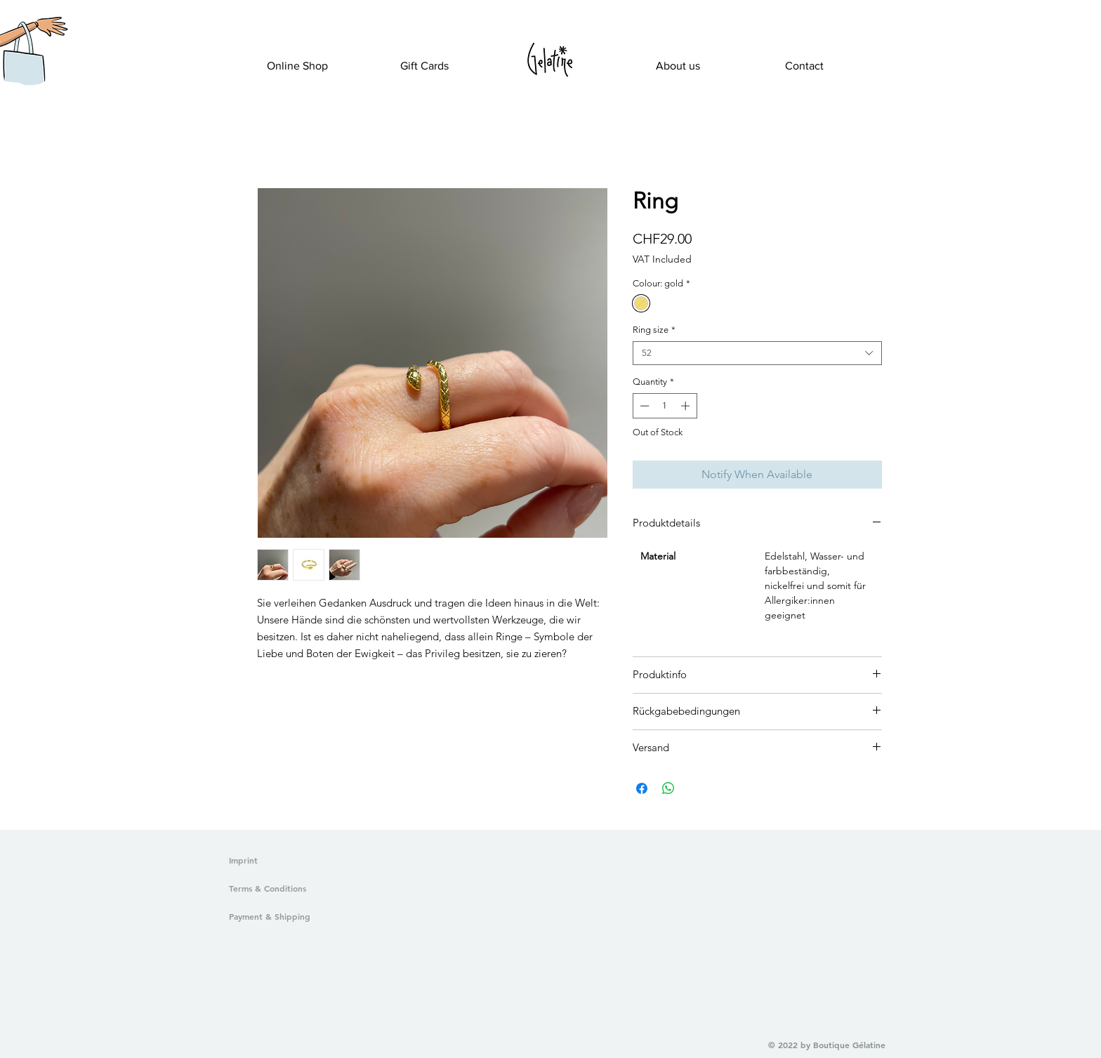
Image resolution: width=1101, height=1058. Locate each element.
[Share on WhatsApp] (668, 788)
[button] (23, 67)
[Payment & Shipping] (296, 917)
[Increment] (686, 406)
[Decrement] (643, 406)
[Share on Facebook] (641, 788)
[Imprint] (250, 861)
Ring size (654, 329)
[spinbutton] (664, 406)
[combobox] (757, 353)
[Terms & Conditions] (296, 889)
